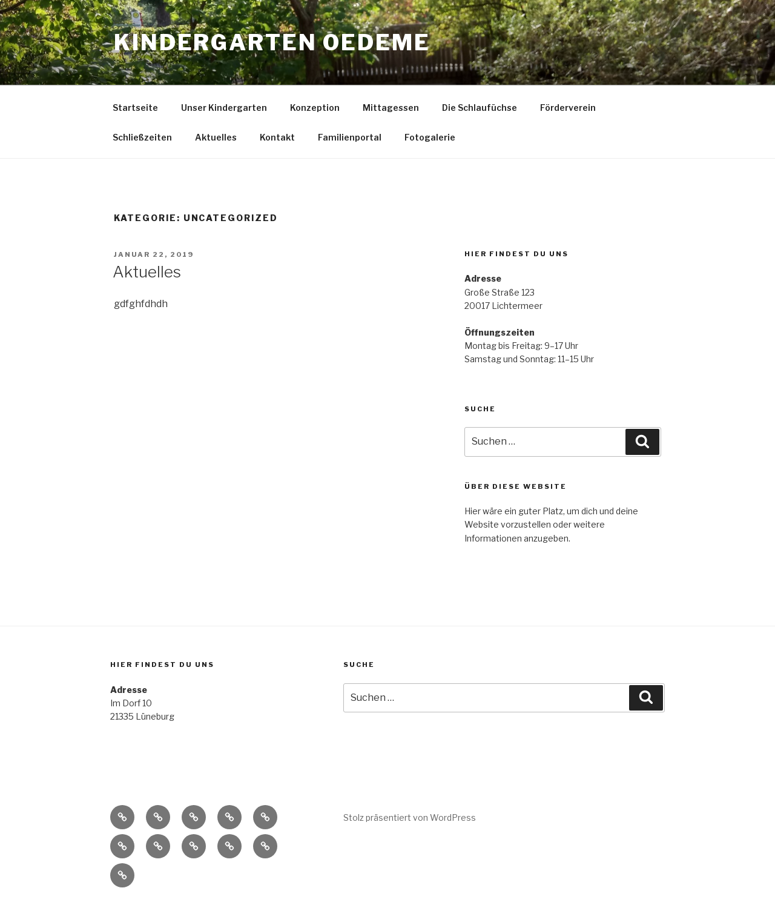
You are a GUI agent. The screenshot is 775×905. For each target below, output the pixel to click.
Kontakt (277, 137)
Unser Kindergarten (224, 107)
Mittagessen (391, 107)
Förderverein (568, 107)
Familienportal (349, 137)
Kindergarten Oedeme (272, 42)
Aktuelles (216, 137)
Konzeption (315, 107)
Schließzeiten (142, 137)
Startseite (135, 107)
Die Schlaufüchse (479, 107)
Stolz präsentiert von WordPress (409, 817)
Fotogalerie (429, 137)
